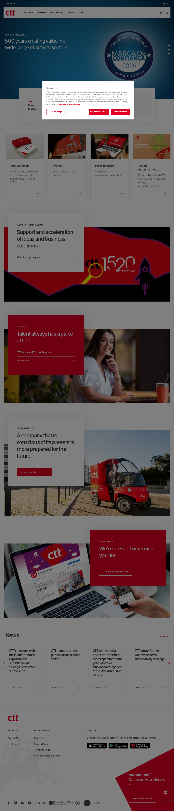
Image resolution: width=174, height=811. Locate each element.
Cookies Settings (56, 112)
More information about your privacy (69, 104)
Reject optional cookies (98, 112)
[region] (88, 100)
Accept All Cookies (120, 112)
